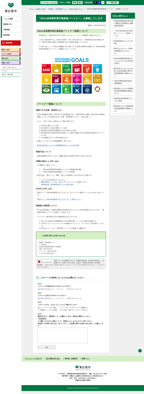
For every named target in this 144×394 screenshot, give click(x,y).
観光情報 (6, 35)
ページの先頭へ (140, 354)
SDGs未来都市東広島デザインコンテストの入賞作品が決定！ (123, 61)
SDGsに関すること (76, 9)
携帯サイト (86, 361)
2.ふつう (60, 289)
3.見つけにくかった (74, 298)
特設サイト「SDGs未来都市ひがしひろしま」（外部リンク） (59, 199)
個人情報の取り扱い (53, 361)
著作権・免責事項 (71, 361)
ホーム (31, 9)
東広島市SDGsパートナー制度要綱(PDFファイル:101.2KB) (58, 145)
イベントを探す (6, 54)
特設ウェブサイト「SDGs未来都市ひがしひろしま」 (123, 51)
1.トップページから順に (47, 307)
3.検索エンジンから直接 (47, 310)
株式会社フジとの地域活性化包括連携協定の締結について (123, 108)
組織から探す (6, 63)
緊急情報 (9, 43)
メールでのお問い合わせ (47, 253)
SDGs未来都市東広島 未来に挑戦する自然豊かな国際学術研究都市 (123, 23)
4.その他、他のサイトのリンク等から (73, 310)
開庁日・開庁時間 (7, 74)
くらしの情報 (8, 19)
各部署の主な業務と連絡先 (83, 383)
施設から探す (6, 49)
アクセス (4, 71)
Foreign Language (50, 2)
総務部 (50, 9)
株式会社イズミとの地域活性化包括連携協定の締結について (123, 90)
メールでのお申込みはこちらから (53, 179)
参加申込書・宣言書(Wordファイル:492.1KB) (57, 184)
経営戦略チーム (61, 9)
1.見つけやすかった (46, 298)
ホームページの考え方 (34, 361)
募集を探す (5, 58)
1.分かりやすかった (46, 289)
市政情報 (6, 29)
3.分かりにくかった (74, 289)
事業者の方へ (8, 24)
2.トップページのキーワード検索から (73, 307)
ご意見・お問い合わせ (9, 67)
